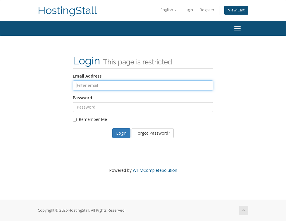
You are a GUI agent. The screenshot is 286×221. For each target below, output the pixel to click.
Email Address (87, 76)
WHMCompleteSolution (155, 170)
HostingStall (67, 10)
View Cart (236, 10)
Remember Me (90, 119)
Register (207, 9)
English (169, 9)
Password (82, 97)
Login (188, 9)
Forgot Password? (152, 133)
